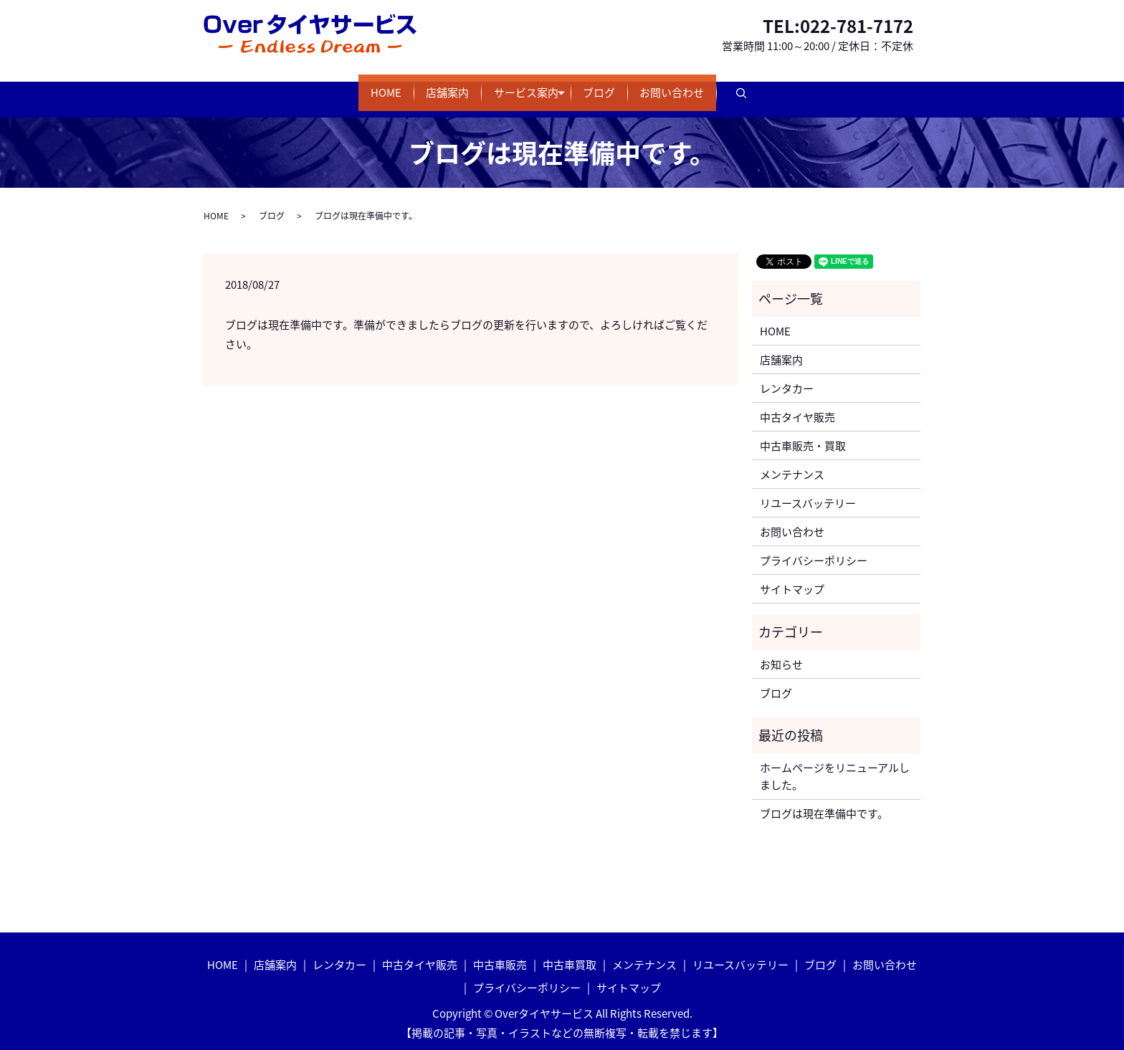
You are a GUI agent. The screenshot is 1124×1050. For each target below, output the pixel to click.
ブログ (624, 86)
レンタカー (787, 374)
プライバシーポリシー (813, 546)
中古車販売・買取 (803, 431)
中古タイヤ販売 (797, 403)
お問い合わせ (722, 86)
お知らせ (781, 650)
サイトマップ (792, 575)
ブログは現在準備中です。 (824, 800)
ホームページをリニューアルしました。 (835, 762)
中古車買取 (569, 950)
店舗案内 (422, 86)
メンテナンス (792, 460)
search (816, 87)
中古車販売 (500, 950)
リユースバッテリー (808, 489)
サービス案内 (526, 86)
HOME (336, 86)
